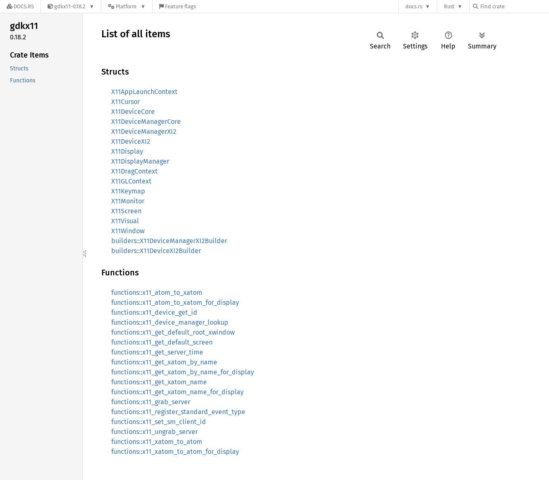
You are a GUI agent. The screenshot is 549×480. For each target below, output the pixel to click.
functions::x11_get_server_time (157, 352)
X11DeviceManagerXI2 (143, 131)
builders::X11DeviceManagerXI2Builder (169, 241)
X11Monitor (127, 201)
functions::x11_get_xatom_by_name (164, 362)
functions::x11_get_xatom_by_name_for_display (182, 372)
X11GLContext (131, 181)
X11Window (127, 231)
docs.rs (413, 6)
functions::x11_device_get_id (154, 312)
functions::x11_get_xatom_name (159, 382)
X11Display (127, 151)
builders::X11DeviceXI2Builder (156, 251)
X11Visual (125, 221)
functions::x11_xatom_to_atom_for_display (175, 452)
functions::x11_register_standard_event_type (178, 412)
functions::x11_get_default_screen (162, 342)
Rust (449, 6)
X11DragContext (134, 171)
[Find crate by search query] (514, 6)
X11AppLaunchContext (144, 92)
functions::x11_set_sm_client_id (158, 422)
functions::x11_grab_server (150, 402)
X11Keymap (128, 191)
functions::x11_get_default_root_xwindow (173, 332)
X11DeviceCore (133, 112)
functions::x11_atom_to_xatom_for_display (175, 302)
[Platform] (126, 6)
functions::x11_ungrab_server (154, 432)
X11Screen (126, 211)
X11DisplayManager (140, 161)
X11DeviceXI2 (130, 141)
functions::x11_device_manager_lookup (169, 322)
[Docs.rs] (20, 6)
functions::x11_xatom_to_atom (156, 442)
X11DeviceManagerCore (146, 121)
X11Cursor (125, 102)
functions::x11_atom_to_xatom (156, 293)
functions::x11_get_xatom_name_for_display (177, 392)
